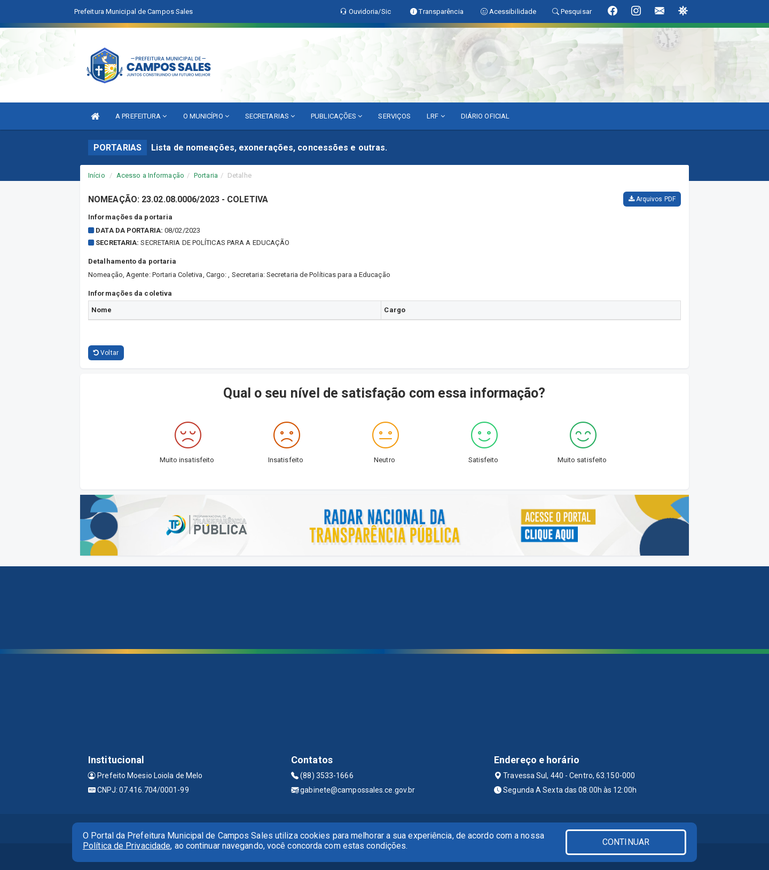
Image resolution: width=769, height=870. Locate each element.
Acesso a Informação (150, 175)
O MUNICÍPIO (206, 116)
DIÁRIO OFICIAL (485, 116)
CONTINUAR (625, 842)
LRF (436, 116)
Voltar (106, 353)
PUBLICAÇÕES (336, 116)
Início (96, 175)
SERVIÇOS (394, 116)
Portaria (206, 175)
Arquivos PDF (652, 199)
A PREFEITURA (141, 116)
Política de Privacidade (126, 846)
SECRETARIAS (270, 116)
